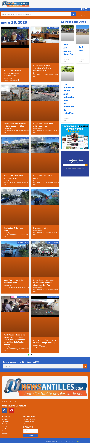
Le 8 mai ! (81, 48)
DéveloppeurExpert (82, 442)
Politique (5, 426)
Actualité (5, 419)
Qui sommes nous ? (30, 419)
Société (4, 424)
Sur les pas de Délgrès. (68, 49)
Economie (5, 433)
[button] (39, 9)
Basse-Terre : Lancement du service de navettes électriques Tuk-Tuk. (43, 282)
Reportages (5, 421)
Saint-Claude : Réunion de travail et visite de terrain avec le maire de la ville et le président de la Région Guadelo (14, 340)
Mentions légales (29, 421)
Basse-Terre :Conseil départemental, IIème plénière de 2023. (42, 67)
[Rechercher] (73, 14)
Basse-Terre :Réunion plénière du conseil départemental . (12, 73)
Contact (26, 424)
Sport (4, 431)
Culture (4, 428)
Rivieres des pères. (41, 228)
